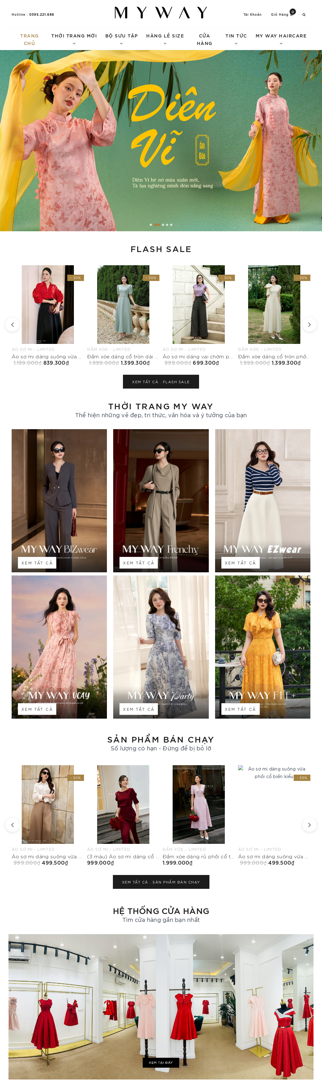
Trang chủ (29, 39)
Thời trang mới (74, 39)
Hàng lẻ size (165, 39)
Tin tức (236, 39)
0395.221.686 (41, 14)
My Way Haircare (281, 39)
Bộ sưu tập (121, 39)
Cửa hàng (205, 39)
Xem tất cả (37, 562)
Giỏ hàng (283, 14)
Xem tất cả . (161, 381)
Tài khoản (252, 14)
